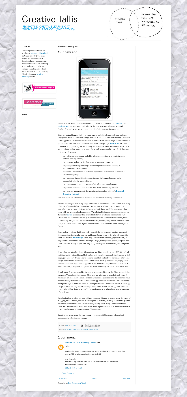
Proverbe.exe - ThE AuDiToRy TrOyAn (80, 342)
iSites (69, 215)
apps (74, 329)
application (68, 329)
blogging (80, 329)
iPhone (119, 123)
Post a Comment (68, 373)
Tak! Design (78, 237)
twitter (95, 329)
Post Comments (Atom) (77, 383)
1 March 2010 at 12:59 (73, 368)
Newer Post (63, 378)
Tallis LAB (114, 143)
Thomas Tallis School (39, 53)
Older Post (126, 378)
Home (94, 378)
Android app (63, 126)
